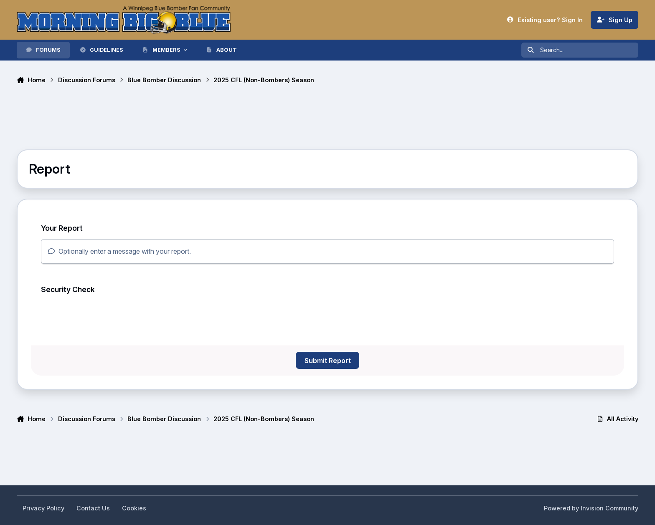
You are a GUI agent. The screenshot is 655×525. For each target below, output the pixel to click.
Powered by (591, 508)
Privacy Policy (43, 508)
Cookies (134, 508)
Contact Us (93, 508)
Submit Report (328, 360)
